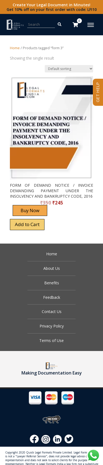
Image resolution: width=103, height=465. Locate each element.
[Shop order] (69, 68)
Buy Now (30, 210)
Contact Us (52, 311)
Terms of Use (51, 340)
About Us (51, 268)
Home (15, 47)
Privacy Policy (52, 326)
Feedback (51, 297)
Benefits (51, 282)
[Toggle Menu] (90, 25)
